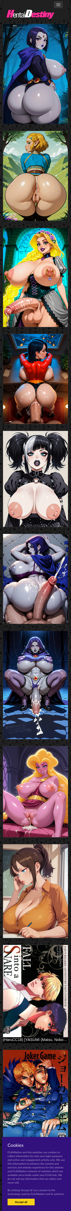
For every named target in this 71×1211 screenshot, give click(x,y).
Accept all (21, 1202)
